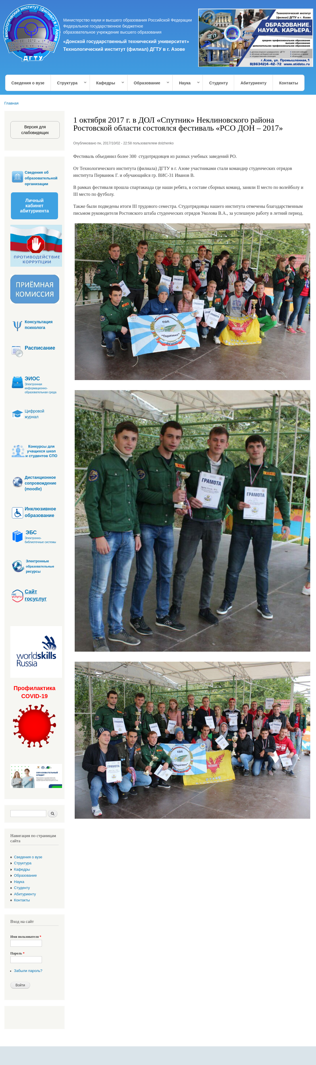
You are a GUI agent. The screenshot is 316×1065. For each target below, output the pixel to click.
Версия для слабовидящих (35, 130)
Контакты (288, 83)
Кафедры (107, 83)
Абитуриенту (253, 83)
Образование (148, 83)
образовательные (40, 566)
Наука (186, 83)
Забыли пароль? (28, 971)
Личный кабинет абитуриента (34, 205)
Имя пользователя (25, 937)
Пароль (17, 953)
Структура (69, 83)
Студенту (218, 83)
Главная (11, 103)
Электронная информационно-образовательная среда (40, 388)
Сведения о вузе (28, 83)
